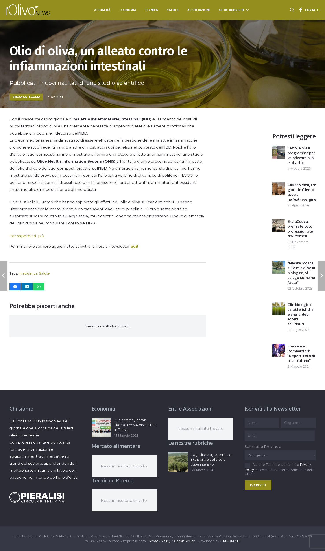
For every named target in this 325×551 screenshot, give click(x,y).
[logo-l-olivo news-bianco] (28, 9)
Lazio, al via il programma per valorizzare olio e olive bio (301, 155)
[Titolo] (300, 9)
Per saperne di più (26, 236)
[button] (247, 10)
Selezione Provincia (263, 446)
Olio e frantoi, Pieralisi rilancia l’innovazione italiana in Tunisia (135, 424)
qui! (134, 246)
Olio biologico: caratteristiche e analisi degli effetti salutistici (301, 314)
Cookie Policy (184, 541)
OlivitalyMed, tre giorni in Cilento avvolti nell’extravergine (302, 192)
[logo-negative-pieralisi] (37, 497)
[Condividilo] (15, 286)
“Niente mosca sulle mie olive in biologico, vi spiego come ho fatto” (301, 272)
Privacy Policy (159, 541)
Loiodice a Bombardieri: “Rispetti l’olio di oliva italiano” (301, 353)
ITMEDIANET (230, 541)
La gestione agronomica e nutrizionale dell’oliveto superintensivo (211, 459)
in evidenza (28, 273)
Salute (44, 273)
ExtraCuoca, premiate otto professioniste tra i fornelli (300, 228)
